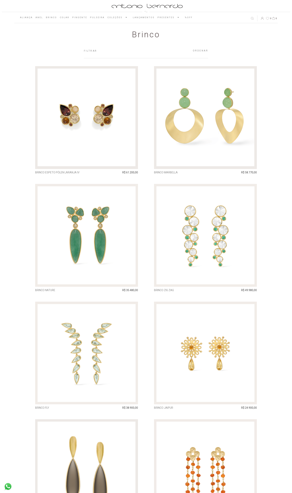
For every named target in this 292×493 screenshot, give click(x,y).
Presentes (169, 17)
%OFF (189, 17)
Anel (39, 17)
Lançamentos (144, 17)
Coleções (118, 17)
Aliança (26, 17)
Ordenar (200, 50)
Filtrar (90, 51)
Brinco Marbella (166, 172)
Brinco (51, 17)
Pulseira (97, 17)
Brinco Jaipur (163, 407)
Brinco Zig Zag (164, 290)
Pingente (79, 17)
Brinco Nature (45, 290)
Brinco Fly (42, 407)
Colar (64, 17)
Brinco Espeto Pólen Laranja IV (57, 172)
